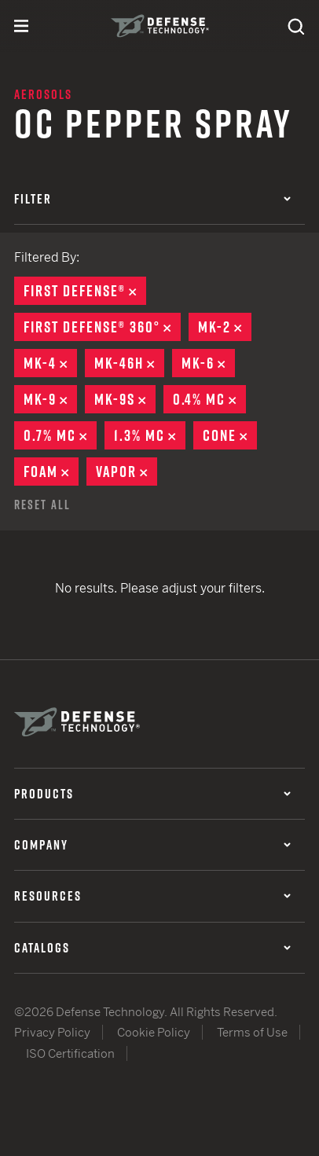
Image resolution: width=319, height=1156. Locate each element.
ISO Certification (70, 1053)
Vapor (126, 472)
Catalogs (152, 947)
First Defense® (85, 291)
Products (152, 793)
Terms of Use (252, 1032)
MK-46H (129, 363)
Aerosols (43, 94)
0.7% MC (60, 435)
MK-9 (50, 399)
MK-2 (224, 327)
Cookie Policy (153, 1032)
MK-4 (50, 363)
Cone (230, 435)
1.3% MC (149, 435)
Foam (51, 472)
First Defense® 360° (102, 327)
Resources (152, 895)
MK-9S (125, 399)
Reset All (42, 504)
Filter (152, 198)
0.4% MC (209, 399)
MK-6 (208, 363)
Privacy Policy (52, 1032)
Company (152, 844)
